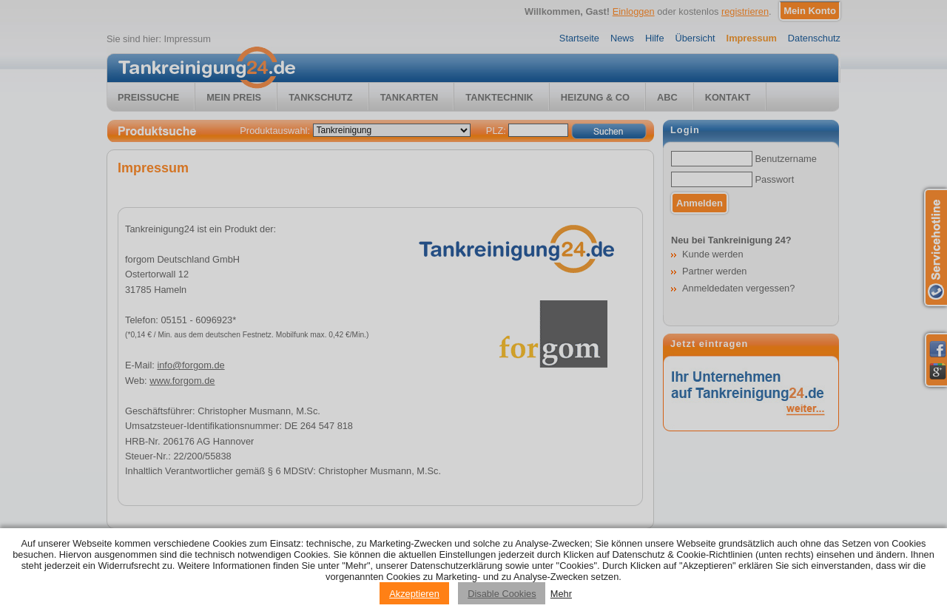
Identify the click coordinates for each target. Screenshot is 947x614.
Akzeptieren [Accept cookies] (414, 593)
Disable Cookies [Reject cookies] (502, 593)
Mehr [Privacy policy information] (561, 593)
